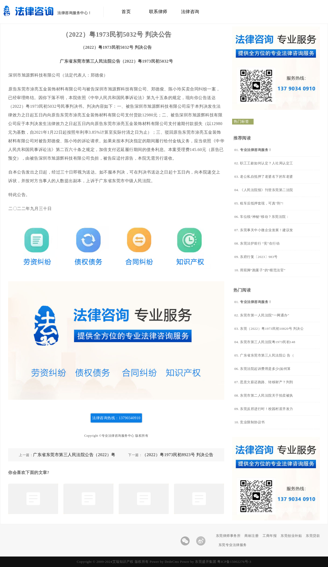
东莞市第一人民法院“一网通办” (264, 315)
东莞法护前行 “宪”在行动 (260, 243)
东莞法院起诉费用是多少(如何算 (265, 369)
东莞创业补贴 (291, 536)
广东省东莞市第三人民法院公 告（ (267, 355)
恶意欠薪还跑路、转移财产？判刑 (266, 382)
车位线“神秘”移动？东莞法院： (264, 217)
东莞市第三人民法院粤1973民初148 (267, 342)
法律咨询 (190, 11)
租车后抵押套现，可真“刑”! (261, 203)
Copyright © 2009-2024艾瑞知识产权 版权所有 (113, 562)
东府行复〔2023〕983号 (259, 257)
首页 (126, 11)
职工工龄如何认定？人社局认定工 (266, 163)
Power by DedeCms (164, 562)
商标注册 (251, 536)
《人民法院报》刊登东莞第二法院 (266, 190)
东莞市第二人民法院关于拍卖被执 (266, 395)
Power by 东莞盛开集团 (198, 562)
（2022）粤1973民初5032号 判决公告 (117, 34)
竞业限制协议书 (252, 422)
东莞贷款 (313, 536)
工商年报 (270, 536)
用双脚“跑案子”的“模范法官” (263, 270)
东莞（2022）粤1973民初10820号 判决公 (272, 329)
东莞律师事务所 (228, 536)
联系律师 (158, 11)
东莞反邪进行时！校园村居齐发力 (266, 409)
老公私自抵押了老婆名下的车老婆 (266, 177)
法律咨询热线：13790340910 (116, 418)
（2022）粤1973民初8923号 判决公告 (178, 454)
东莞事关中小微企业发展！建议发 (266, 230)
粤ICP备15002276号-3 (234, 562)
